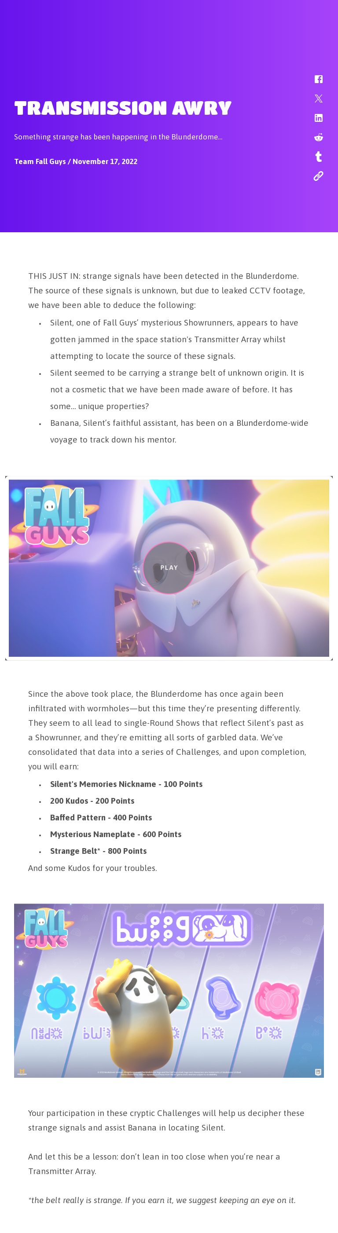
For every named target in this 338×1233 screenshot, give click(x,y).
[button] (313, 83)
